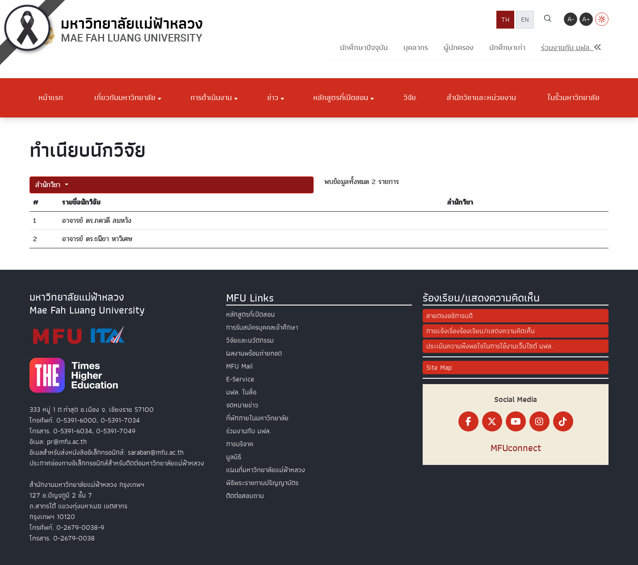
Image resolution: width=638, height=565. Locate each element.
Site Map (439, 367)
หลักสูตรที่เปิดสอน (340, 97)
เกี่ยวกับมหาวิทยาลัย (124, 97)
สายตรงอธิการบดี (449, 315)
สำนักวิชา (49, 184)
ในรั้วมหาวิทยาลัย (573, 97)
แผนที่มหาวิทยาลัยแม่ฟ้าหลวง (265, 470)
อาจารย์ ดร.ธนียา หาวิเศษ (97, 238)
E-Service (240, 379)
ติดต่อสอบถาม (245, 495)
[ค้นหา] (547, 20)
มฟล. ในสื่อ (241, 392)
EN (525, 19)
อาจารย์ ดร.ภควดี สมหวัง (96, 220)
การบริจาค (239, 444)
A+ (586, 19)
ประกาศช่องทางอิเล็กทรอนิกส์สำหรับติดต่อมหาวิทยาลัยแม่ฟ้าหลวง (116, 463)
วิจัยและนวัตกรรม (250, 340)
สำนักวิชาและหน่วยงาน (481, 97)
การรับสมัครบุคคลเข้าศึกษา (262, 327)
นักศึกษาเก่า (507, 48)
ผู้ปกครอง (459, 48)
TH (505, 19)
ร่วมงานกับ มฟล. (248, 431)
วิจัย (409, 97)
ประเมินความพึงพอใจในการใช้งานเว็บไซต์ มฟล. (489, 346)
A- (570, 19)
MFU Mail (239, 366)
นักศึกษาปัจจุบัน (364, 48)
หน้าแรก (50, 97)
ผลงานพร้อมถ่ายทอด (254, 353)
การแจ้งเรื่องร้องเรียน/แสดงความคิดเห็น (480, 331)
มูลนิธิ (233, 457)
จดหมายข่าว (242, 405)
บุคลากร (415, 48)
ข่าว (272, 97)
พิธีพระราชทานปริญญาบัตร (262, 482)
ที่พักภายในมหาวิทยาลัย (257, 418)
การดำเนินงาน (211, 97)
